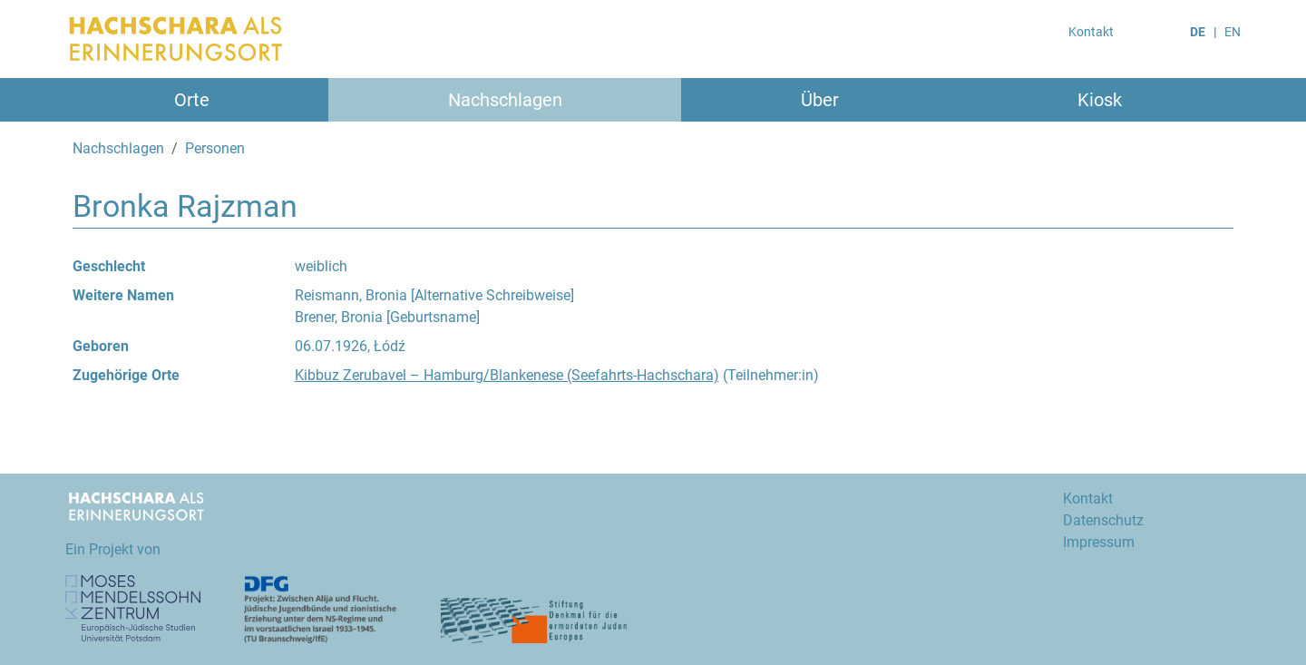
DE (1197, 31)
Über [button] (820, 100)
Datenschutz (1103, 520)
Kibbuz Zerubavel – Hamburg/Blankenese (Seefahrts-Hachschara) (507, 375)
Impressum (1099, 542)
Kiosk (1099, 100)
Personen (215, 148)
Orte (192, 100)
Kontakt (1091, 31)
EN (1232, 31)
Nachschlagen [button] (505, 100)
